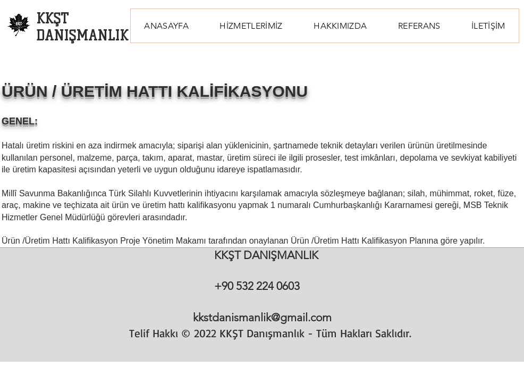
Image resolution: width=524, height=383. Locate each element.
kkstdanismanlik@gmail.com (262, 317)
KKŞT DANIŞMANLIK (82, 27)
